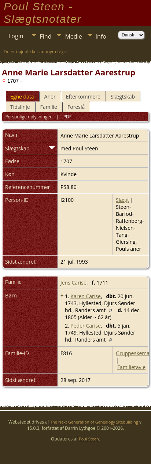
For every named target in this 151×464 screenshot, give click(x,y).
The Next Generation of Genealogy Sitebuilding (94, 422)
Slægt (122, 199)
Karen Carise (85, 296)
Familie (48, 106)
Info (101, 36)
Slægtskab (123, 96)
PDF (67, 117)
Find (46, 36)
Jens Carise (73, 282)
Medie (73, 36)
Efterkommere (83, 96)
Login (15, 36)
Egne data (22, 96)
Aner (50, 96)
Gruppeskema (133, 353)
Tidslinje (20, 106)
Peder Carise (85, 325)
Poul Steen (89, 439)
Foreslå (76, 106)
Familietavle (131, 367)
